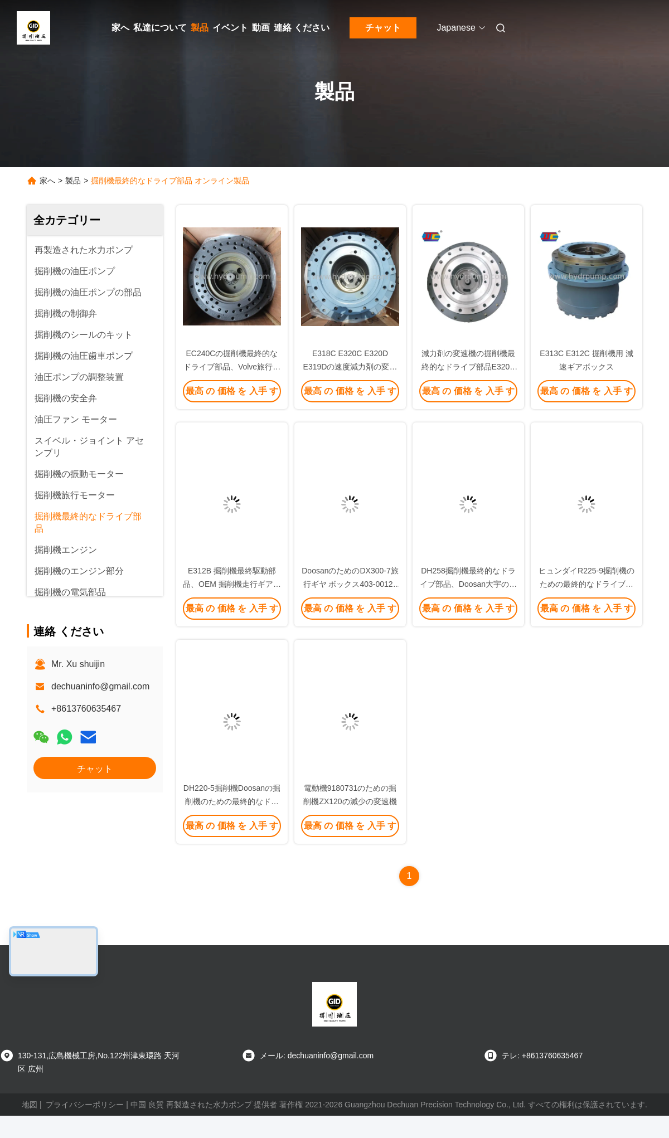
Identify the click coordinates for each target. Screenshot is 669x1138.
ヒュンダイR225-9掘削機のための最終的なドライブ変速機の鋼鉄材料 (586, 584)
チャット (383, 27)
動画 (261, 27)
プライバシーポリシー (85, 1104)
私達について (160, 27)
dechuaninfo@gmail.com (100, 686)
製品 (200, 27)
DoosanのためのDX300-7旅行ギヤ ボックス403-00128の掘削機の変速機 (350, 584)
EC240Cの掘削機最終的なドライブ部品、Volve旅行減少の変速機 (231, 367)
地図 (29, 1104)
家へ (120, 27)
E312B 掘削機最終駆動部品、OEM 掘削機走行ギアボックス (232, 584)
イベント (230, 27)
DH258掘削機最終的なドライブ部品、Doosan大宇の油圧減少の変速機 (468, 584)
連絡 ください (301, 27)
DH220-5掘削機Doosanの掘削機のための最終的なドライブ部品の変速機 (231, 801)
